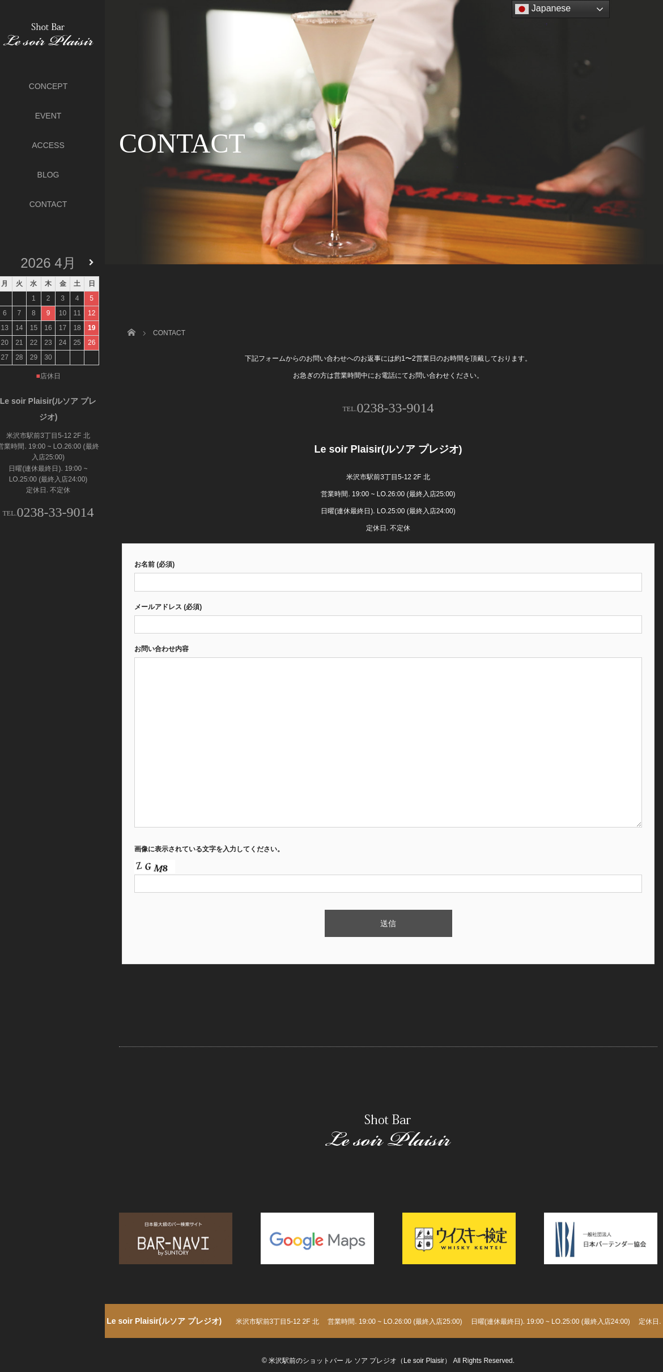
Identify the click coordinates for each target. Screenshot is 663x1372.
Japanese (543, 9)
